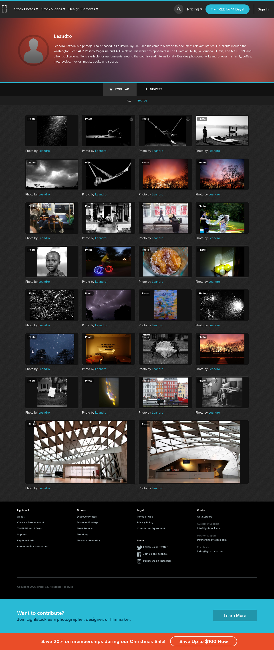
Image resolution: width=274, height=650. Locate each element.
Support (22, 534)
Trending (82, 534)
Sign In (263, 9)
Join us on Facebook (155, 554)
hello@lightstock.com (210, 551)
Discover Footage (87, 522)
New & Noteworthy (88, 540)
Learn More (235, 615)
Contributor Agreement (151, 528)
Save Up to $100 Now (203, 641)
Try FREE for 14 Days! (227, 9)
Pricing (194, 9)
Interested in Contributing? (33, 546)
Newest (156, 89)
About (20, 517)
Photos (142, 101)
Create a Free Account (30, 522)
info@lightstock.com (209, 528)
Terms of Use (145, 517)
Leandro (44, 150)
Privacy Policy (145, 522)
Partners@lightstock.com (212, 540)
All (129, 101)
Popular (122, 89)
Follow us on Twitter (155, 547)
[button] (26, 9)
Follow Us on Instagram (157, 561)
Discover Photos (87, 517)
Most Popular (85, 528)
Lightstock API (25, 540)
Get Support (204, 517)
